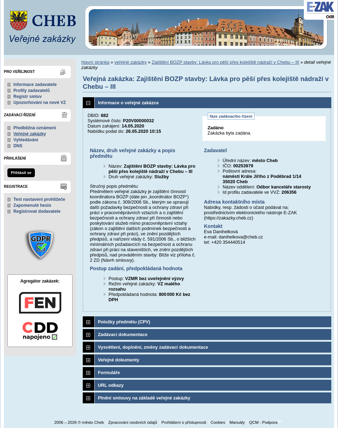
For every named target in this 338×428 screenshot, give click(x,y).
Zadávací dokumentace (123, 334)
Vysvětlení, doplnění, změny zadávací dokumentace (153, 347)
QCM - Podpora (263, 422)
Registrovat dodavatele (37, 211)
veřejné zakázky (130, 62)
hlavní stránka (95, 62)
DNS (18, 145)
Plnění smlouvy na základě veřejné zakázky (144, 398)
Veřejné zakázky (29, 133)
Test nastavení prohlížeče (39, 199)
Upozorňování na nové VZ (39, 102)
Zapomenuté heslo (32, 205)
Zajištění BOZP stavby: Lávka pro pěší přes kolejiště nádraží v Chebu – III (225, 62)
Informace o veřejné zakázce (128, 102)
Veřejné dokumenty (118, 359)
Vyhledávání (25, 139)
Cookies (218, 422)
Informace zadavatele (35, 84)
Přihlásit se (21, 172)
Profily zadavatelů (31, 90)
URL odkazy (111, 385)
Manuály (237, 422)
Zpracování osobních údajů (132, 422)
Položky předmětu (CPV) (124, 321)
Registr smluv (27, 96)
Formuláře (109, 372)
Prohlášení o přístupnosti (183, 422)
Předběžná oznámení (34, 127)
